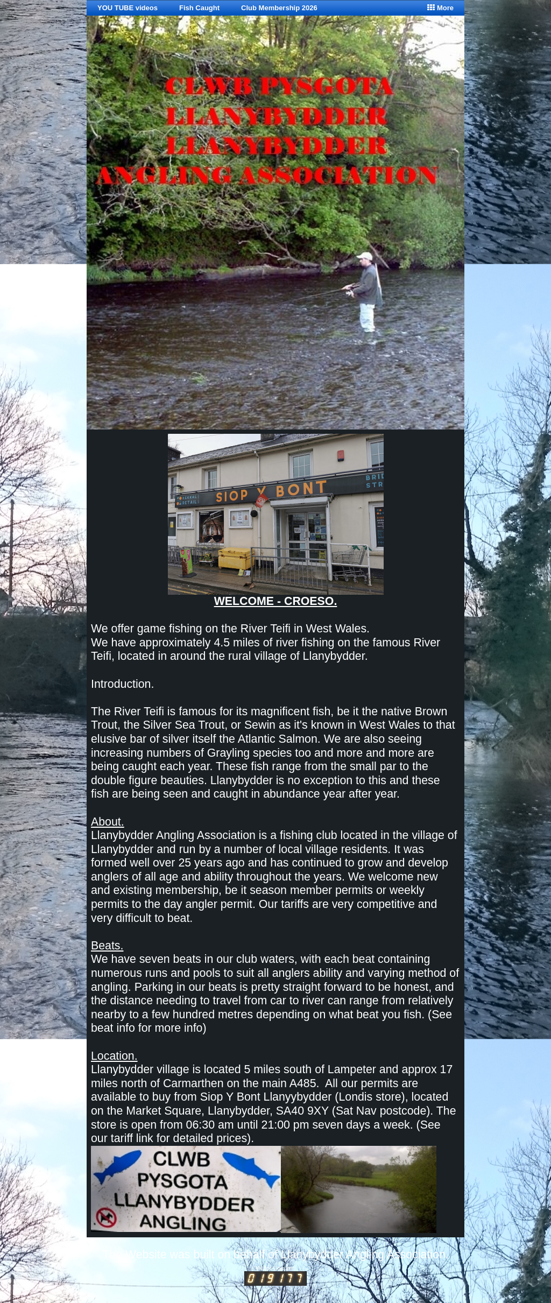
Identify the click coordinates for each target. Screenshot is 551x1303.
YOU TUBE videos (127, 8)
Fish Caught (199, 8)
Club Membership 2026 (279, 8)
